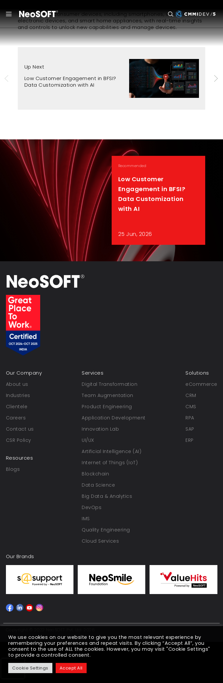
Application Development (114, 417)
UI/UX (88, 440)
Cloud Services (100, 541)
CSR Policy (18, 440)
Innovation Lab (100, 429)
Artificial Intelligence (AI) (111, 451)
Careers (16, 417)
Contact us (20, 429)
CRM (190, 395)
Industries (18, 395)
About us (17, 384)
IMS (86, 518)
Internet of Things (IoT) (110, 462)
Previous (7, 78)
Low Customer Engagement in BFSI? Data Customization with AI (70, 81)
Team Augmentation (107, 395)
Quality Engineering (106, 529)
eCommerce (201, 384)
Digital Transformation (109, 384)
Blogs (13, 469)
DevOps (91, 507)
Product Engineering (107, 406)
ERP (189, 440)
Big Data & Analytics (107, 496)
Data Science (98, 485)
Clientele (17, 406)
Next (216, 78)
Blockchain (95, 473)
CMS (190, 406)
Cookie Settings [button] (30, 668)
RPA (189, 417)
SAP (189, 429)
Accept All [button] (71, 668)
